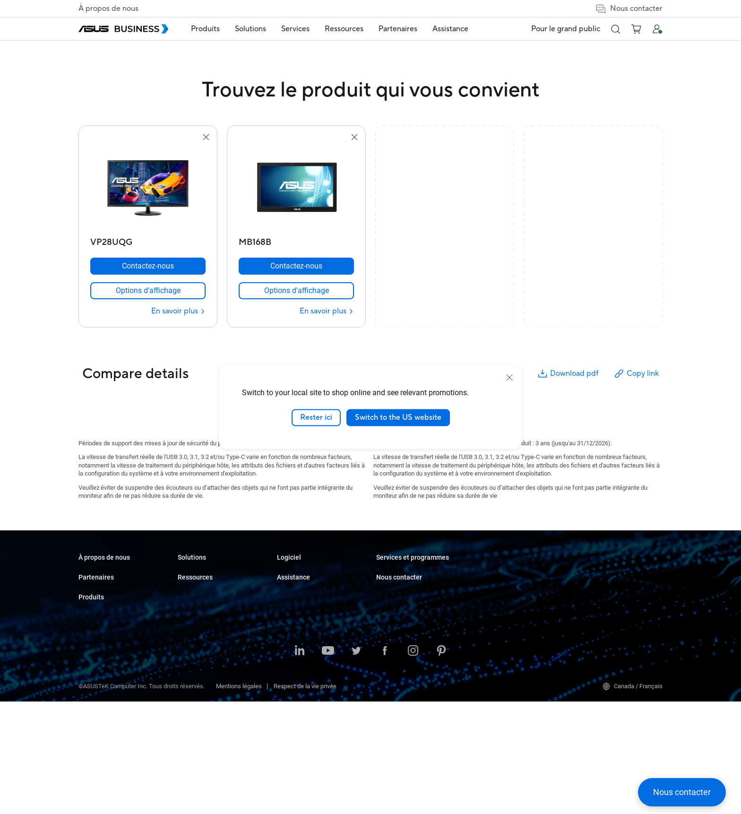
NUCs (185, 601)
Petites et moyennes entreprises (320, 573)
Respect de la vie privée (305, 798)
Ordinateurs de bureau (207, 587)
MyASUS (387, 623)
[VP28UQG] (148, 240)
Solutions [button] (250, 29)
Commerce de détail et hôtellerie (320, 615)
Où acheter (93, 637)
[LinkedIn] (299, 763)
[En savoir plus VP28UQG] (178, 311)
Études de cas (395, 573)
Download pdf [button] (567, 374)
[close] (509, 377)
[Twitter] (356, 763)
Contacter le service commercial (618, 587)
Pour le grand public (565, 29)
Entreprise (290, 587)
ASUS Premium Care (502, 617)
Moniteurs (191, 615)
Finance (287, 695)
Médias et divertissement (311, 680)
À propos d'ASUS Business (113, 573)
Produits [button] (205, 29)
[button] (615, 28)
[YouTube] (328, 763)
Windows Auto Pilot (402, 637)
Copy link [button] (636, 374)
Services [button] (295, 29)
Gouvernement (296, 709)
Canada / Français (633, 799)
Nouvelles (389, 587)
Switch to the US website (398, 417)
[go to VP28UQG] (147, 188)
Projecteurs (193, 629)
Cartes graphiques (202, 658)
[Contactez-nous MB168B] (296, 266)
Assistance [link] (450, 29)
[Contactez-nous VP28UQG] (148, 266)
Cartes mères (196, 644)
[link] (148, 290)
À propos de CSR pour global (116, 587)
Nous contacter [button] (629, 9)
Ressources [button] (344, 29)
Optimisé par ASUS (500, 645)
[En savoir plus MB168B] (327, 311)
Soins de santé (297, 629)
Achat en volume (597, 573)
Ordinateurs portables (206, 573)
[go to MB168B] (296, 188)
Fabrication (292, 644)
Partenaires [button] (398, 29)
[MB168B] (296, 240)
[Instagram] (413, 763)
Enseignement (296, 601)
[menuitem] (205, 29)
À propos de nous (108, 8)
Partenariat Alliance (104, 623)
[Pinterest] (441, 763)
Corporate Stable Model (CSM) (515, 631)
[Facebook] (384, 763)
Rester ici (316, 417)
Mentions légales (239, 798)
